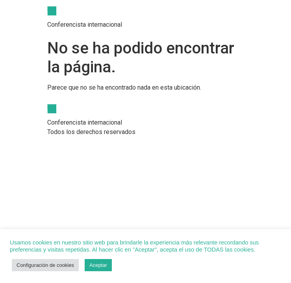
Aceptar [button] (98, 265)
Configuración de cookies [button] (45, 265)
